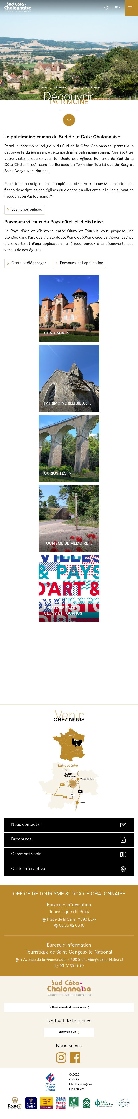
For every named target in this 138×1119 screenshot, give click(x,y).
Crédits (74, 1079)
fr (117, 7)
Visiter (76, 88)
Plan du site (77, 1089)
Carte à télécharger (26, 263)
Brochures (69, 839)
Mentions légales (80, 1084)
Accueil (43, 88)
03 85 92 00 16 (69, 926)
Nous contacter (69, 825)
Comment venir (69, 854)
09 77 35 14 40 (69, 966)
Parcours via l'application (79, 263)
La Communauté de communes (69, 1007)
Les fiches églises (24, 210)
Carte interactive (69, 869)
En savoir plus (69, 1032)
